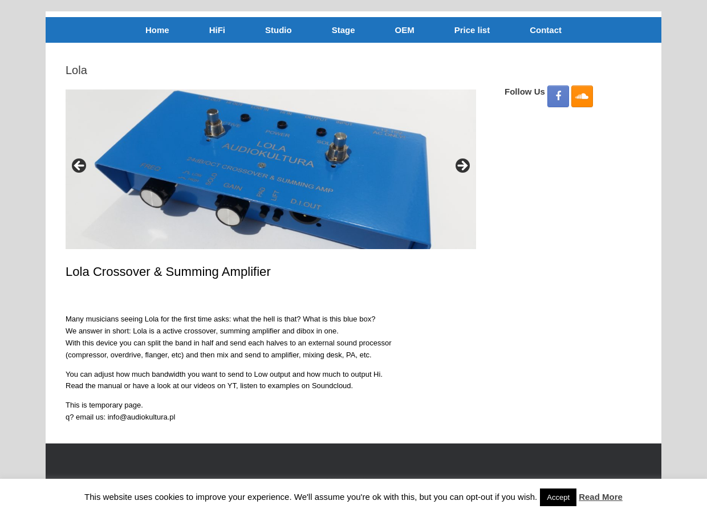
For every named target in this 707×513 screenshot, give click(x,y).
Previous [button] (79, 166)
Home (157, 30)
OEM (404, 30)
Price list (472, 30)
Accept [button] (558, 497)
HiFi (217, 30)
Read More (601, 497)
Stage (343, 30)
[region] (271, 169)
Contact (546, 30)
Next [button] (461, 166)
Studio (278, 30)
